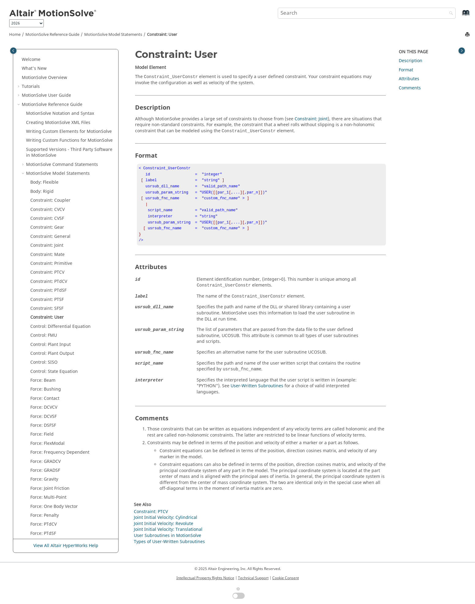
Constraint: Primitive (51, 73)
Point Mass (41, 496)
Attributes (409, 79)
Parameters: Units (48, 487)
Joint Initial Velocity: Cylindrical (62, 388)
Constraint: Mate (47, 64)
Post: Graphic (44, 505)
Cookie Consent (285, 578)
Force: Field (42, 244)
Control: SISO (44, 172)
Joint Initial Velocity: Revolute (60, 397)
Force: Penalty (44, 325)
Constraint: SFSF (46, 118)
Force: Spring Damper (52, 352)
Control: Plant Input (50, 154)
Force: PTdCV (43, 334)
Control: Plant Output (52, 163)
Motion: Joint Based (50, 424)
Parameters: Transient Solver (60, 478)
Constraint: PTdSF (48, 100)
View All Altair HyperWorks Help (65, 546)
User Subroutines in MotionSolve (167, 543)
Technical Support (253, 578)
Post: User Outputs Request (58, 532)
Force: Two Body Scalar (53, 370)
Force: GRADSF (45, 280)
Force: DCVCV (43, 217)
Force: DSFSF (43, 235)
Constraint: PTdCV (48, 91)
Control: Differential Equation (60, 136)
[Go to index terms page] (459, 16)
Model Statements (113, 34)
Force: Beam (42, 190)
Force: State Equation (52, 361)
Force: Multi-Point (48, 307)
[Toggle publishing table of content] (13, 50)
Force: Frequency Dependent (59, 262)
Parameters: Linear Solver (56, 442)
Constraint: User (162, 34)
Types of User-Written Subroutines (169, 549)
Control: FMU (43, 145)
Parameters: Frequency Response (64, 451)
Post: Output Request (52, 514)
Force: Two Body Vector (53, 379)
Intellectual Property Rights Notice (205, 578)
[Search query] (367, 13)
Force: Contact (44, 208)
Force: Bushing (45, 199)
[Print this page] (468, 35)
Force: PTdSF (43, 343)
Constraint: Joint (46, 55)
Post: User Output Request (57, 523)
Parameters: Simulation (54, 460)
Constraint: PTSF (47, 109)
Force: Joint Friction (50, 298)
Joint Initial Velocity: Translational (64, 406)
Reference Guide (52, 34)
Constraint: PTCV (47, 82)
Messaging (41, 415)
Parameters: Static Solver (55, 469)
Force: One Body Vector (54, 316)
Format (406, 70)
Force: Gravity (44, 289)
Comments (410, 88)
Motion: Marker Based (53, 433)
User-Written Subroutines (257, 394)
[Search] (449, 14)
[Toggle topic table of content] (461, 50)
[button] (27, 55)
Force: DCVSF (43, 226)
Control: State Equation (54, 181)
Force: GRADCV (45, 271)
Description (410, 61)
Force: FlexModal (47, 253)
